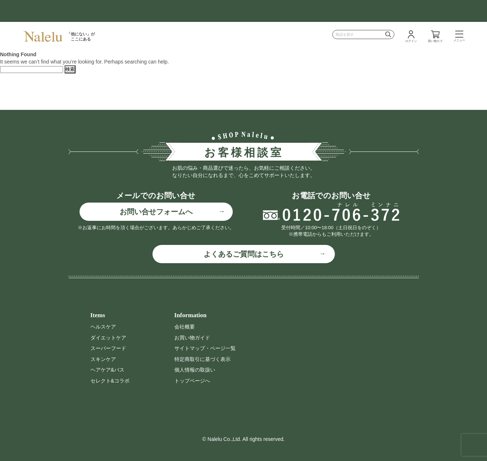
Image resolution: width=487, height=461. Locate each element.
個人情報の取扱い (194, 370)
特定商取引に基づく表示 (202, 359)
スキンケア (103, 359)
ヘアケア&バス (107, 370)
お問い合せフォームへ (156, 212)
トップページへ (192, 381)
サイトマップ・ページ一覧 (205, 348)
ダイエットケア (108, 338)
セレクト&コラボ (110, 381)
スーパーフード (108, 348)
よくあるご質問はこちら (244, 254)
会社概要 (184, 327)
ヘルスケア (103, 327)
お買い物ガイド (192, 338)
